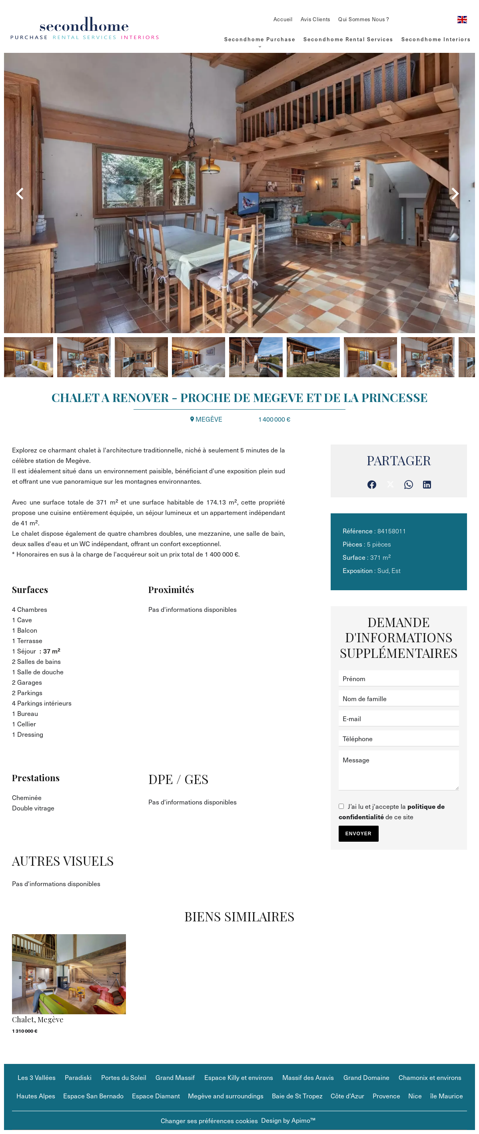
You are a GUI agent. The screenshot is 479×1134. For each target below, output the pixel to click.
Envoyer (358, 833)
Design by (288, 1120)
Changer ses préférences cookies (209, 1120)
